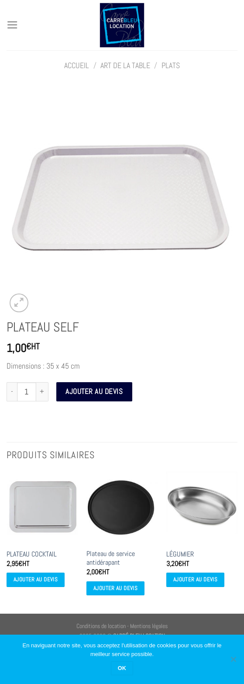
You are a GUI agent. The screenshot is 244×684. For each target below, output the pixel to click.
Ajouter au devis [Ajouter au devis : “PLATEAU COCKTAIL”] (36, 579)
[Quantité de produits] (26, 391)
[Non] (233, 662)
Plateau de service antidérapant (110, 558)
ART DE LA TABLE (125, 65)
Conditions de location (101, 626)
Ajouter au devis (94, 391)
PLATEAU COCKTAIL (32, 554)
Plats (171, 65)
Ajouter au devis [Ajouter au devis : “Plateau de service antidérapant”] (115, 588)
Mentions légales (149, 626)
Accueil (76, 65)
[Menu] (12, 25)
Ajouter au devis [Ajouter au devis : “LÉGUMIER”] (195, 579)
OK (122, 668)
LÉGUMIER (180, 554)
